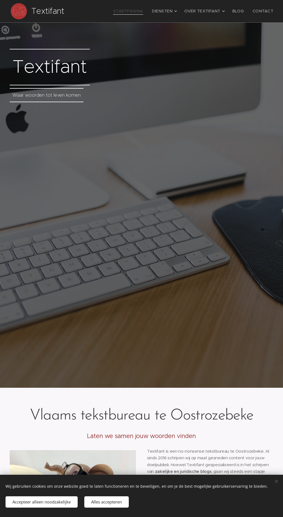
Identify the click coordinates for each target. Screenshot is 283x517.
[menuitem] (139, 11)
